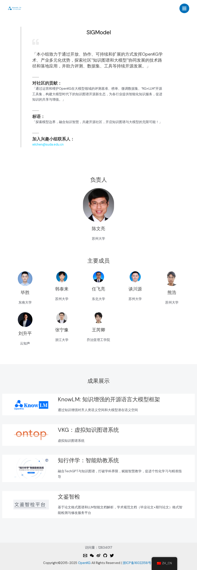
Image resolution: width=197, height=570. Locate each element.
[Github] (105, 556)
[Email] (85, 556)
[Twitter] (112, 556)
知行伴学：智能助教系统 (88, 460)
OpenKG (84, 563)
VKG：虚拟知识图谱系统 (88, 430)
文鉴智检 (69, 496)
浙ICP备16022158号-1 (138, 563)
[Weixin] (92, 556)
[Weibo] (98, 556)
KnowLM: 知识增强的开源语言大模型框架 (109, 399)
